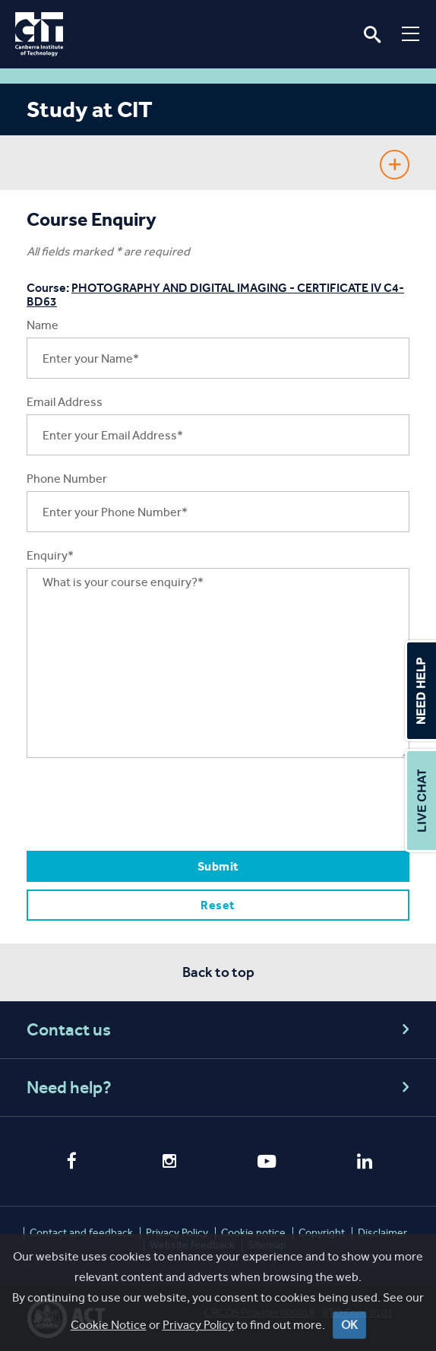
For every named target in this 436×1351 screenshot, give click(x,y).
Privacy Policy (198, 1325)
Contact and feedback (81, 1232)
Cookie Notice (109, 1325)
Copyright (322, 1232)
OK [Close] (349, 1325)
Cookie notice (253, 1232)
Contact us (220, 1030)
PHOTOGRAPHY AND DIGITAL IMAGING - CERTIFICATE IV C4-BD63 (215, 295)
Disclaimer (382, 1232)
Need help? (220, 1087)
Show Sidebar (394, 164)
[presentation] (142, 803)
